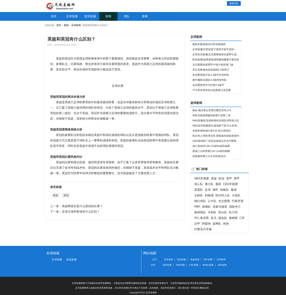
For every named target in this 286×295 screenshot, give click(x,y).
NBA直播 (180, 265)
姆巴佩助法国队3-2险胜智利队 (209, 79)
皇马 (214, 217)
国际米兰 (235, 206)
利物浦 (209, 195)
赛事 (145, 16)
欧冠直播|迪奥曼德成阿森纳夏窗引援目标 (215, 59)
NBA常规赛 (201, 178)
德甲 (215, 189)
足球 (208, 189)
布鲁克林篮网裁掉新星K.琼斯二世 (211, 115)
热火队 (222, 212)
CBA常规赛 (230, 184)
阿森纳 (206, 223)
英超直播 (194, 259)
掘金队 (222, 217)
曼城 (234, 189)
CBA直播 (193, 265)
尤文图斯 (224, 201)
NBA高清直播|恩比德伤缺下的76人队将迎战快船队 (221, 125)
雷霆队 (198, 189)
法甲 (197, 223)
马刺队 (212, 212)
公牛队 (212, 201)
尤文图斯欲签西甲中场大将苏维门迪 (212, 64)
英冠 (66, 195)
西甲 (237, 178)
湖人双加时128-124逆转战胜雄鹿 (211, 145)
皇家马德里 (220, 206)
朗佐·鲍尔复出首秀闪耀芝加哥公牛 (211, 110)
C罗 (242, 217)
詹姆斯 (233, 217)
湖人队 (198, 184)
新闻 (108, 16)
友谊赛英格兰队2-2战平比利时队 (210, 74)
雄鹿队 (206, 206)
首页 (54, 16)
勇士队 (209, 184)
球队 (127, 16)
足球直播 (72, 16)
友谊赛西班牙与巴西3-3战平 (208, 85)
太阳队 (198, 195)
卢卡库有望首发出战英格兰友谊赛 (211, 90)
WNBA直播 (207, 265)
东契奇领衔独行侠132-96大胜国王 (211, 130)
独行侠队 (200, 201)
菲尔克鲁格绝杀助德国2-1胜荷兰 (210, 69)
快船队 (224, 189)
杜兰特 (233, 212)
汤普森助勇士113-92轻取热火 (209, 156)
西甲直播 (208, 259)
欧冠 (221, 178)
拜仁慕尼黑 (201, 217)
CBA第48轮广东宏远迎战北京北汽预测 (214, 140)
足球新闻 (76, 25)
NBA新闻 (222, 265)
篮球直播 (90, 16)
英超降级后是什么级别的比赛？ (82, 206)
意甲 (229, 178)
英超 (55, 195)
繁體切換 (233, 3)
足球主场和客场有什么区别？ (81, 211)
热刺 (226, 223)
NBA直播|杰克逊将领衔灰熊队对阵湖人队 (215, 120)
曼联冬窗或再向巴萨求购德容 (209, 44)
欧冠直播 (71, 259)
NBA (197, 206)
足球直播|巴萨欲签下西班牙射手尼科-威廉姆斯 (218, 49)
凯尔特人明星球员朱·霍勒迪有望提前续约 (215, 135)
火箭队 (236, 195)
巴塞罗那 (238, 201)
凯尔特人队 (222, 195)
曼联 (218, 184)
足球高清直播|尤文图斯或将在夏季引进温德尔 (218, 54)
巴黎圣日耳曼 (203, 229)
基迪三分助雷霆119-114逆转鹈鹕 (211, 151)
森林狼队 (200, 212)
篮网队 (216, 223)
